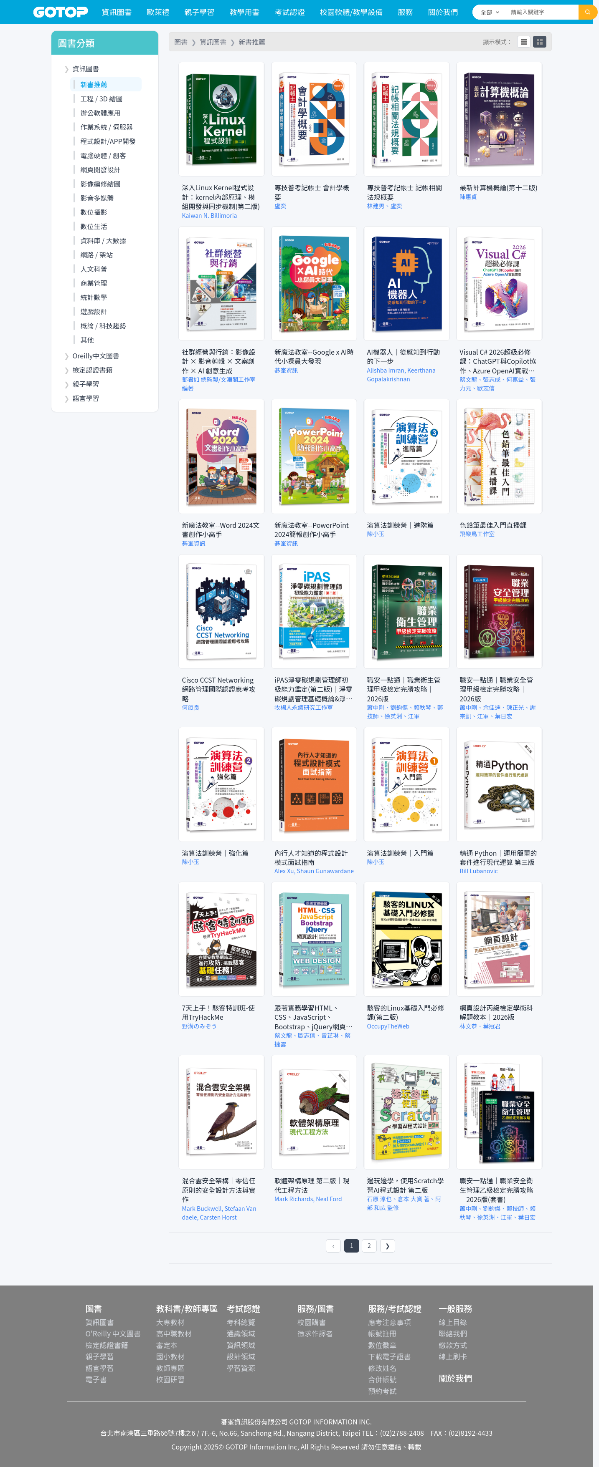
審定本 (167, 1345)
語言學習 (100, 1368)
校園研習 (170, 1379)
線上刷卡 (453, 1356)
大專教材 (170, 1322)
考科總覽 (241, 1322)
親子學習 (200, 11)
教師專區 (170, 1368)
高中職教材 (174, 1333)
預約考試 (382, 1391)
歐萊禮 (158, 11)
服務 (405, 11)
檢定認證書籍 (107, 1345)
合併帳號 (382, 1379)
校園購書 (311, 1322)
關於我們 (443, 11)
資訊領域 (241, 1345)
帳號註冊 (382, 1333)
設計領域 (241, 1356)
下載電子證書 (389, 1356)
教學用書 (245, 11)
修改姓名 (382, 1368)
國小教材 (170, 1356)
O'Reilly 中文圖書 (113, 1333)
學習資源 (241, 1368)
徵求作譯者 (315, 1333)
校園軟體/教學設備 (351, 11)
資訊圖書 (117, 11)
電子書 (96, 1379)
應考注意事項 (389, 1322)
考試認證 (290, 11)
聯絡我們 (453, 1333)
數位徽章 (382, 1345)
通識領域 (241, 1333)
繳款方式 (453, 1345)
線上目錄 (453, 1322)
